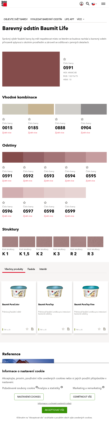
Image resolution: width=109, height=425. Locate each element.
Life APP (69, 19)
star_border (64, 59)
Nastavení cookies (29, 397)
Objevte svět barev (16, 19)
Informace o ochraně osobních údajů (54, 403)
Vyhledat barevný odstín (46, 19)
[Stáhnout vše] (31, 330)
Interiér (43, 269)
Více (81, 19)
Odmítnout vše (82, 397)
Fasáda (31, 269)
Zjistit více (6, 132)
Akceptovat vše (54, 410)
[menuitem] (81, 3)
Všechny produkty (14, 269)
